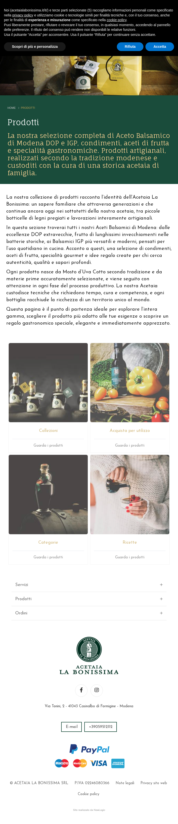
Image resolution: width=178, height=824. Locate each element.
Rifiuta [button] (130, 47)
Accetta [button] (159, 47)
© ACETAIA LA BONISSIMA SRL (39, 783)
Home (11, 107)
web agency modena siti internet (89, 810)
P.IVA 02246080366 (92, 783)
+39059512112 (101, 727)
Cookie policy (88, 794)
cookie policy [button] (116, 20)
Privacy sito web (153, 783)
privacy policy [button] (22, 15)
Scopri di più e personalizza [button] (35, 47)
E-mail (72, 727)
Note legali (125, 783)
